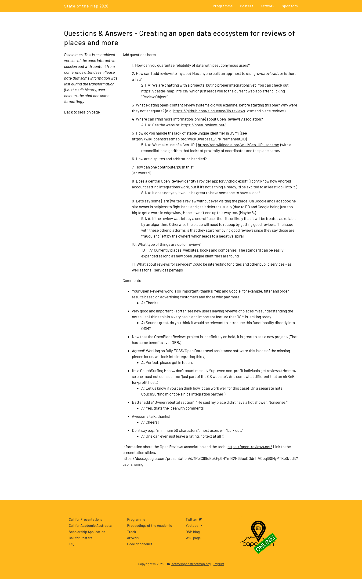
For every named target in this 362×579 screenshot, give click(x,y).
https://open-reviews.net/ (203, 124)
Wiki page (193, 538)
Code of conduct (139, 544)
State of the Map (86, 5)
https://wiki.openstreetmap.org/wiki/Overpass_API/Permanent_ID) (189, 138)
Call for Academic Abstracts (90, 525)
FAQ (72, 544)
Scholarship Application (87, 532)
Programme (223, 6)
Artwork (268, 6)
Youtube (195, 525)
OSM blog (193, 532)
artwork (133, 538)
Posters (246, 6)
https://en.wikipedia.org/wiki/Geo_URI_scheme (238, 144)
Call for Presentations (85, 519)
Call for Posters (80, 538)
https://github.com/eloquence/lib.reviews (209, 110)
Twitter (194, 519)
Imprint (219, 564)
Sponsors (290, 6)
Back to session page (82, 112)
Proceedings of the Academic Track (149, 528)
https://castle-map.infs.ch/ (165, 90)
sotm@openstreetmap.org (188, 564)
